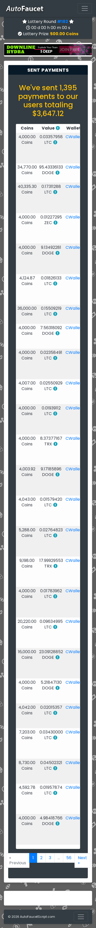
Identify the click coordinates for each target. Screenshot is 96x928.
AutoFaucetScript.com (37, 916)
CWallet (74, 137)
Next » (82, 860)
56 (68, 858)
